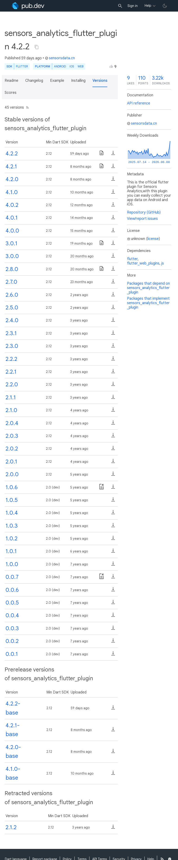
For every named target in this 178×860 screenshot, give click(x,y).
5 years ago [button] (79, 474)
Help (148, 5)
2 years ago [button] (79, 295)
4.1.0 (12, 192)
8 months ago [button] (80, 166)
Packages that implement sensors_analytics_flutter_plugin (148, 303)
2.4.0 (12, 320)
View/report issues (142, 218)
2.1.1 (11, 397)
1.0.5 (12, 500)
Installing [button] (78, 80)
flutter (132, 259)
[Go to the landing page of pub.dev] (28, 5)
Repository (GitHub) (144, 212)
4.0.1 (12, 217)
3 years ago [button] (79, 320)
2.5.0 (12, 307)
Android (60, 66)
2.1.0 (11, 410)
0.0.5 (12, 602)
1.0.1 (11, 551)
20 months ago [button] (82, 256)
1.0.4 (12, 512)
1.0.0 (12, 564)
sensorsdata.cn (60, 58)
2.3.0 (12, 346)
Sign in (132, 6)
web (80, 66)
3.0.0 (12, 256)
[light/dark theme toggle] (165, 6)
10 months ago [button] (81, 192)
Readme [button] (11, 80)
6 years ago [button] (79, 551)
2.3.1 (11, 333)
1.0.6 (12, 487)
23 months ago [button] (81, 282)
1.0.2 (11, 538)
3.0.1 (11, 243)
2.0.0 (12, 474)
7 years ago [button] (79, 564)
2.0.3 (12, 435)
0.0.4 (12, 615)
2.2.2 (11, 359)
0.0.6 (12, 589)
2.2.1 (11, 371)
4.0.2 (12, 205)
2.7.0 (11, 281)
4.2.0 (12, 179)
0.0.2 (12, 641)
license (153, 238)
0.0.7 (12, 576)
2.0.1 (11, 461)
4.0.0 (12, 230)
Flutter (22, 66)
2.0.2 (12, 448)
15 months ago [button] (81, 231)
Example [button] (57, 80)
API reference (138, 103)
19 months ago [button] (81, 243)
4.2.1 (11, 166)
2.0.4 (12, 423)
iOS (72, 66)
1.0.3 (12, 525)
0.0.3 (12, 628)
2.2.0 (12, 384)
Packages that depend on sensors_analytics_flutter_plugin (148, 288)
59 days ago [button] (31, 58)
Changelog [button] (34, 80)
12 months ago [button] (81, 205)
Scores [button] (10, 92)
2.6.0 (12, 294)
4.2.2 (12, 153)
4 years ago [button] (79, 410)
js (162, 263)
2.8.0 (12, 269)
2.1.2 (11, 827)
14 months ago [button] (81, 218)
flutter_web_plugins (143, 263)
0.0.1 (12, 654)
